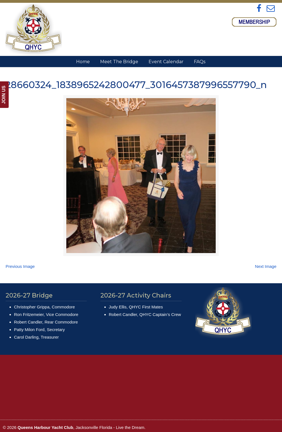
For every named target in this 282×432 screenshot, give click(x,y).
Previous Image (20, 258)
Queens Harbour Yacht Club (34, 29)
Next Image (265, 258)
